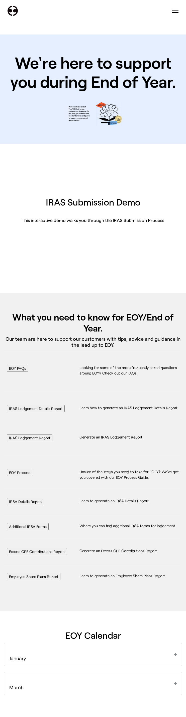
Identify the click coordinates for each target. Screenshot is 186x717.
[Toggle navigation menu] (175, 11)
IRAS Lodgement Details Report (36, 408)
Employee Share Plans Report (33, 576)
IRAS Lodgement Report (29, 438)
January (17, 658)
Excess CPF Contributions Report (37, 551)
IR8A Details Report (25, 501)
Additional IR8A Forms (28, 526)
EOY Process (19, 472)
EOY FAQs (17, 368)
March (16, 687)
